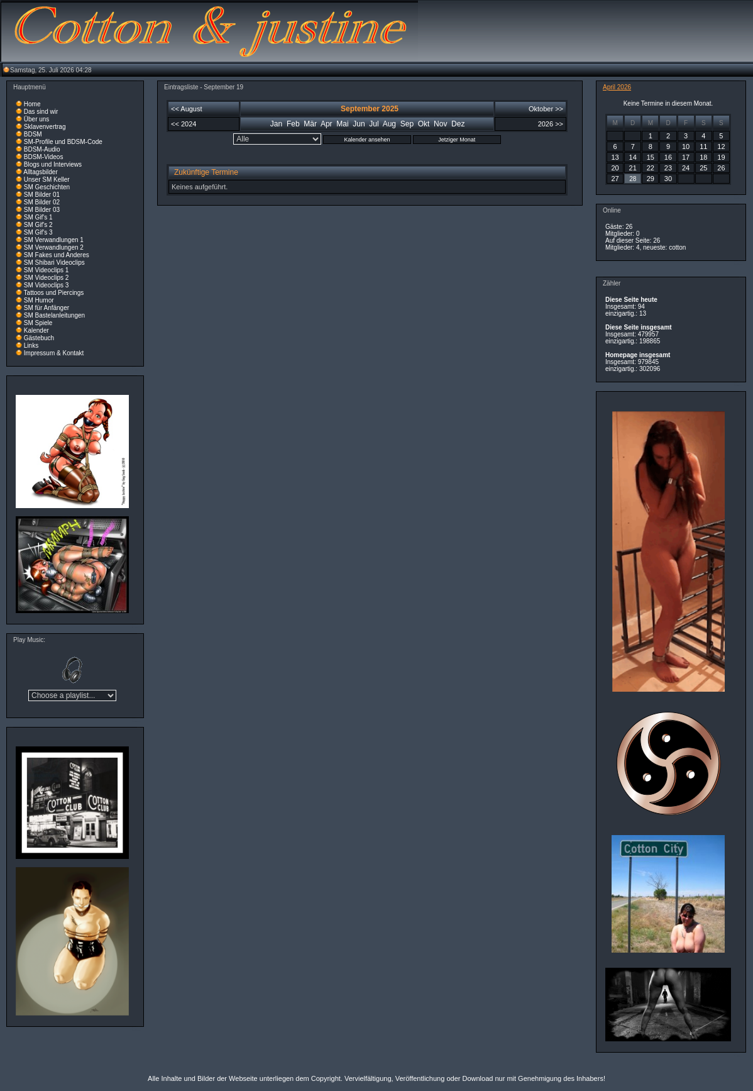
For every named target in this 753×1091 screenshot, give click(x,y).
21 (633, 168)
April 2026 (617, 87)
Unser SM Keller (47, 179)
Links (31, 345)
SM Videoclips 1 (46, 270)
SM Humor (39, 300)
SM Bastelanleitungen (54, 315)
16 (668, 157)
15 (650, 157)
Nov (440, 123)
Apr (327, 123)
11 (703, 146)
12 (721, 146)
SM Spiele (38, 322)
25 (703, 168)
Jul (373, 123)
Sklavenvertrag (45, 126)
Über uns (37, 119)
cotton (677, 247)
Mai (342, 123)
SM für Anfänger (46, 307)
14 (633, 157)
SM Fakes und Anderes (56, 255)
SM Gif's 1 (38, 217)
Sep (407, 123)
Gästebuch (39, 338)
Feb (293, 123)
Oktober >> (546, 109)
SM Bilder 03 (42, 209)
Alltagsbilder (40, 172)
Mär (310, 123)
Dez (457, 123)
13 (614, 157)
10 (686, 146)
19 (721, 157)
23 (668, 168)
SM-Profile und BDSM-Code (63, 141)
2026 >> (550, 124)
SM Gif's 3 (38, 232)
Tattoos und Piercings (54, 292)
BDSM (33, 134)
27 (614, 178)
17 (686, 157)
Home (32, 104)
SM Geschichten (47, 187)
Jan (276, 123)
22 (650, 168)
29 (650, 178)
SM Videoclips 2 (46, 277)
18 (703, 157)
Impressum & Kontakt (54, 353)
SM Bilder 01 (42, 194)
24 (686, 168)
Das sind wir (41, 111)
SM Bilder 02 (42, 202)
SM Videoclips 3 (46, 285)
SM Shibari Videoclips (54, 262)
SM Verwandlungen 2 (54, 247)
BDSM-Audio (42, 149)
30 (668, 178)
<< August (186, 109)
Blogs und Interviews (53, 164)
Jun (359, 123)
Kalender (36, 330)
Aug (389, 123)
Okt (424, 123)
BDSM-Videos (43, 156)
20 (614, 168)
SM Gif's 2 (38, 224)
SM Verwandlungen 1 (54, 239)
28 (632, 178)
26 (721, 168)
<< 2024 (183, 124)
